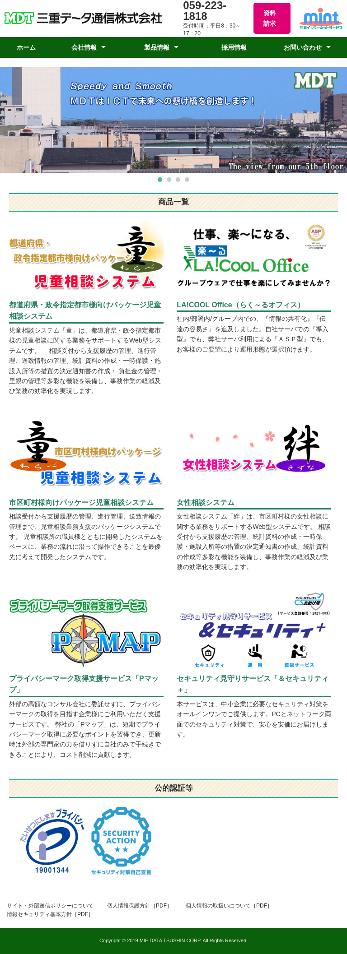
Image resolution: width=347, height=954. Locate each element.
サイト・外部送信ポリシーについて (50, 906)
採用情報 (234, 47)
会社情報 (84, 47)
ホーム (26, 47)
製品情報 (156, 47)
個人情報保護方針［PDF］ (139, 906)
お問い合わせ (303, 47)
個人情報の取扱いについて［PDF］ (229, 906)
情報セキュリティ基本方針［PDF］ (50, 914)
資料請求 (269, 18)
